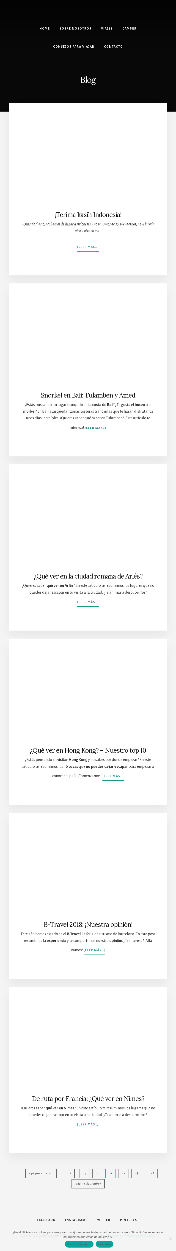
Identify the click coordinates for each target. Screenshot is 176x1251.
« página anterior (41, 1172)
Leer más (104, 1244)
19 (86, 1172)
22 (125, 1172)
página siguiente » (88, 1182)
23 (138, 1172)
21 (112, 1172)
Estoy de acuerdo (79, 1244)
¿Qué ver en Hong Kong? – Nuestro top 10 (88, 750)
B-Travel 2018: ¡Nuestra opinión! (88, 924)
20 (99, 1172)
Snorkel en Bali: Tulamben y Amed (88, 395)
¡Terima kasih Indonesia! (88, 215)
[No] (170, 1239)
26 (154, 1172)
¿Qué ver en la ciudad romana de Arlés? (88, 576)
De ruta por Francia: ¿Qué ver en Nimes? (88, 1099)
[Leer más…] (88, 245)
